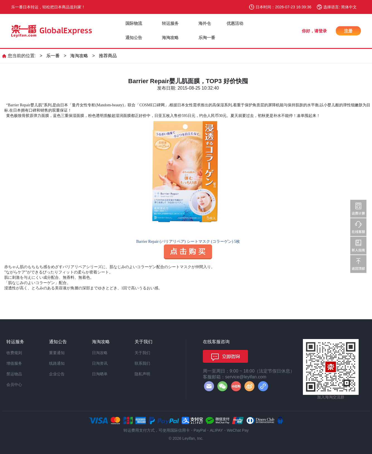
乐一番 (53, 55)
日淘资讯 (100, 363)
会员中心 (14, 384)
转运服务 (170, 23)
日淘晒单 (100, 374)
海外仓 (204, 23)
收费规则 (14, 352)
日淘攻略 (100, 352)
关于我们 (142, 352)
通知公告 (133, 37)
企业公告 (57, 374)
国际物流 (133, 23)
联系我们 (142, 363)
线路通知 (57, 363)
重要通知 (57, 352)
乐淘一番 (206, 37)
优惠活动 (235, 23)
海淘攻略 (170, 37)
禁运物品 (14, 374)
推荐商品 (108, 55)
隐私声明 (142, 374)
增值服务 (14, 363)
